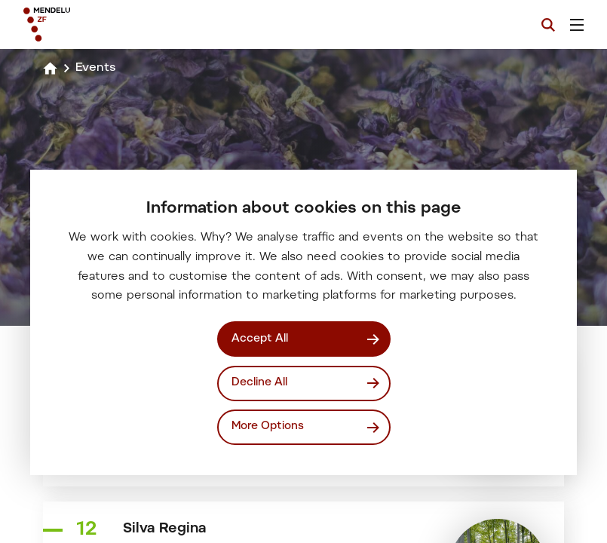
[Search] (548, 25)
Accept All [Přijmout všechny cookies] (259, 339)
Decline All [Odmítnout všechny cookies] (259, 382)
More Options (267, 426)
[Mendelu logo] (103, 24)
